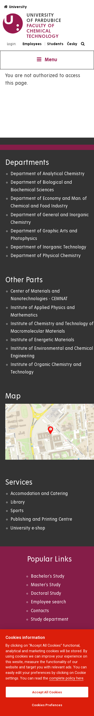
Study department (49, 619)
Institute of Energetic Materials (42, 339)
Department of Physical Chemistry (46, 255)
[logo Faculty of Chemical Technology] (32, 25)
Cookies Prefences (47, 705)
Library (18, 502)
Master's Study (46, 584)
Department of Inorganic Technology (48, 247)
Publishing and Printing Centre (41, 519)
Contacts (40, 610)
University (15, 7)
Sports (17, 510)
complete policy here (66, 678)
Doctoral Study (46, 593)
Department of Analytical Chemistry (47, 173)
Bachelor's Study (47, 576)
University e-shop (28, 528)
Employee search (48, 602)
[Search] (84, 44)
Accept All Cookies (47, 692)
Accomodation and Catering (39, 493)
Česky (72, 44)
